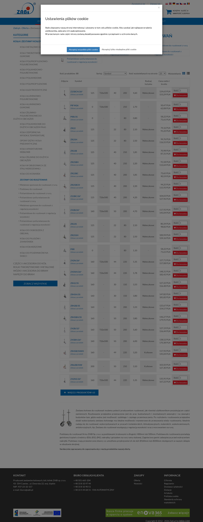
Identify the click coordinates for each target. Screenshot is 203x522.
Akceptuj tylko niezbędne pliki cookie (119, 49)
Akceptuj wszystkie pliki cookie (83, 49)
